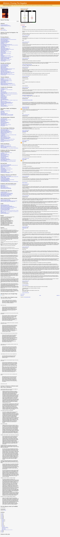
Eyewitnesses (2, 90)
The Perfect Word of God (4, 96)
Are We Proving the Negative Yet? (5, 40)
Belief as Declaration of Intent (4, 120)
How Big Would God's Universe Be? (5, 158)
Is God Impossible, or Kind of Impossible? (5, 38)
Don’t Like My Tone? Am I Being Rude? (5, 178)
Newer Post (22, 295)
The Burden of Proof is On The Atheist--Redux (6, 59)
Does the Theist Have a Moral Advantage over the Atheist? (7, 74)
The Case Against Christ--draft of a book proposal (6, 89)
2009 (2, 518)
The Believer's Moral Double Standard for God (6, 69)
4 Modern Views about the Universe (5, 154)
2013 (2, 515)
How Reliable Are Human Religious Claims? (6, 78)
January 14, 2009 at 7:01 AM (25, 58)
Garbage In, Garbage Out (4, 105)
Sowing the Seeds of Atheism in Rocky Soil (6, 119)
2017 (2, 513)
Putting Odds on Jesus (3, 91)
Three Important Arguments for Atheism (5, 41)
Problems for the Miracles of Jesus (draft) (5, 200)
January (3, 526)
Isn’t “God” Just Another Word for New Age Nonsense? (7, 140)
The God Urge (2, 141)
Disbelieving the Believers (4, 97)
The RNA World (2, 153)
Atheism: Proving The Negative (15, 3)
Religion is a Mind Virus (3, 136)
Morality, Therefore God (3, 67)
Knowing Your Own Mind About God (5, 138)
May (2, 523)
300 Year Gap (2, 104)
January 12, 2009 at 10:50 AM (25, 35)
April (2, 524)
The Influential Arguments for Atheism (5, 25)
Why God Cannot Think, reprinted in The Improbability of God (8, 201)
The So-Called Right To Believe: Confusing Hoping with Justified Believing (9, 181)
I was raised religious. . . (3, 81)
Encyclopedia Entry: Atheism (4, 42)
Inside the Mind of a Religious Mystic (5, 130)
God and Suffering (3, 168)
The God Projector (3, 134)
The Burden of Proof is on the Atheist (5, 58)
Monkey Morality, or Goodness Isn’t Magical (6, 71)
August (3, 521)
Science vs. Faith (24, 9)
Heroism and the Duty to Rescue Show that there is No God (8, 68)
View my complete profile (4, 30)
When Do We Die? (3, 185)
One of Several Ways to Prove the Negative (6, 53)
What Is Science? (24, 182)
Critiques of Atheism (3, 47)
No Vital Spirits (2, 111)
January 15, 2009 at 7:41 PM (25, 140)
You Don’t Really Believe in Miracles (5, 195)
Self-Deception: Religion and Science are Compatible (7, 114)
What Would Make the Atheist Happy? (5, 172)
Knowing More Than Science (4, 118)
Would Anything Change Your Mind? (5, 132)
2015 (2, 514)
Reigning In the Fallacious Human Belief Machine (6, 83)
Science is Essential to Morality (4, 65)
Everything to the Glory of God (4, 84)
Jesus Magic (2, 94)
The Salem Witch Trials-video (4, 88)
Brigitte (23, 26)
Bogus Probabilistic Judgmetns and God (5, 159)
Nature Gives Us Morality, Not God (5, 66)
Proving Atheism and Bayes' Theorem (5, 46)
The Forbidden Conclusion (4, 133)
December (3, 519)
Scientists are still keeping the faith (27, 95)
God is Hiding (2, 43)
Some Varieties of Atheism (4, 50)
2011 (2, 517)
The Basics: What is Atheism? (4, 24)
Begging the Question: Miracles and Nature (6, 194)
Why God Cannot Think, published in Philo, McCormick (7, 208)
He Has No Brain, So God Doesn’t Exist (5, 60)
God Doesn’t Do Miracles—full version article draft (6, 193)
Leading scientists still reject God (27, 64)
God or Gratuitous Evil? (3, 169)
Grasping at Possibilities (3, 121)
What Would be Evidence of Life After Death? (6, 188)
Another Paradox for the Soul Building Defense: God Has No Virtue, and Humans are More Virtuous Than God (9, 165)
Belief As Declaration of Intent (4, 125)
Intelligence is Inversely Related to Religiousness (6, 131)
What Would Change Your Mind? (4, 48)
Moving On (2, 54)
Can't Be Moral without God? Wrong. (5, 64)
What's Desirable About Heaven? (4, 99)
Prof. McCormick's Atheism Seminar (5, 209)
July (2, 522)
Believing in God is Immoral (4, 73)
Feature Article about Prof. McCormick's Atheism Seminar (7, 206)
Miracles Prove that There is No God (5, 196)
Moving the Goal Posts (3, 52)
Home (40, 295)
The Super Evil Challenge (4, 170)
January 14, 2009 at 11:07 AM (25, 76)
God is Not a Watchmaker (4, 160)
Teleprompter (24, 131)
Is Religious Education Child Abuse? (5, 180)
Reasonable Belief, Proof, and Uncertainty (6, 55)
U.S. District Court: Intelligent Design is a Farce (6, 152)
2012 (2, 516)
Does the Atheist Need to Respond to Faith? (6, 146)
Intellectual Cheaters (3, 51)
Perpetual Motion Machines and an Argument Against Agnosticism (8, 39)
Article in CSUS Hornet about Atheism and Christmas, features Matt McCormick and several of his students (9, 207)
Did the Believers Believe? (4, 101)
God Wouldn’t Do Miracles (4, 192)
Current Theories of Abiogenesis (4, 156)
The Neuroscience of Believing (4, 113)
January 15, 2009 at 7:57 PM (25, 158)
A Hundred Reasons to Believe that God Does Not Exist (7, 49)
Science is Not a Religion (4, 147)
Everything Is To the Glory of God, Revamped (6, 79)
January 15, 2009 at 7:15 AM (25, 97)
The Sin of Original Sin (3, 98)
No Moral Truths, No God (4, 70)
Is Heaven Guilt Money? (3, 171)
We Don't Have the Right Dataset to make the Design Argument (8, 161)
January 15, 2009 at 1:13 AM (25, 87)
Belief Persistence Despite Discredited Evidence (6, 80)
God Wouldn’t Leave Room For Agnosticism (6, 57)
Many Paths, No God (3, 82)
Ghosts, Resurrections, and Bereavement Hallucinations (7, 129)
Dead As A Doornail (3, 186)
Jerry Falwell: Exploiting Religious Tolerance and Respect (7, 179)
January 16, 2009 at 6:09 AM (25, 195)
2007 (2, 531)
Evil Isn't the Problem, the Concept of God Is (6, 164)
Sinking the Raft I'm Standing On (4, 122)
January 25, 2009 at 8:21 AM (25, 292)
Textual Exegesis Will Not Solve (4, 106)
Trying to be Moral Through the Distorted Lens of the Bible (7, 72)
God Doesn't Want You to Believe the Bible (6, 95)
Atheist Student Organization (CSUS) (5, 205)
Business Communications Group (4, 213)
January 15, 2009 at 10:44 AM (25, 114)
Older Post (58, 295)
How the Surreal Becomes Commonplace (5, 137)
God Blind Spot (2, 139)
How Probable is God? (3, 157)
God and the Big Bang (3, 155)
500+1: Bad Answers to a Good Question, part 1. (6, 44)
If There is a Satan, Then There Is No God (6, 167)
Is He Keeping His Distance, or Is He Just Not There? (7, 56)
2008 (2, 530)
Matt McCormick (3, 29)
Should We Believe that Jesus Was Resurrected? (6, 103)
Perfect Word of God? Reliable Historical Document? (7, 102)
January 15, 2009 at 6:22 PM (25, 130)
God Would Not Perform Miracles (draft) (5, 199)
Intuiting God (2, 145)
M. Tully (23, 141)
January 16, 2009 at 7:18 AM (25, 226)
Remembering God (3, 135)
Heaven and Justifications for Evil (4, 166)
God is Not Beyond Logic (3, 123)
